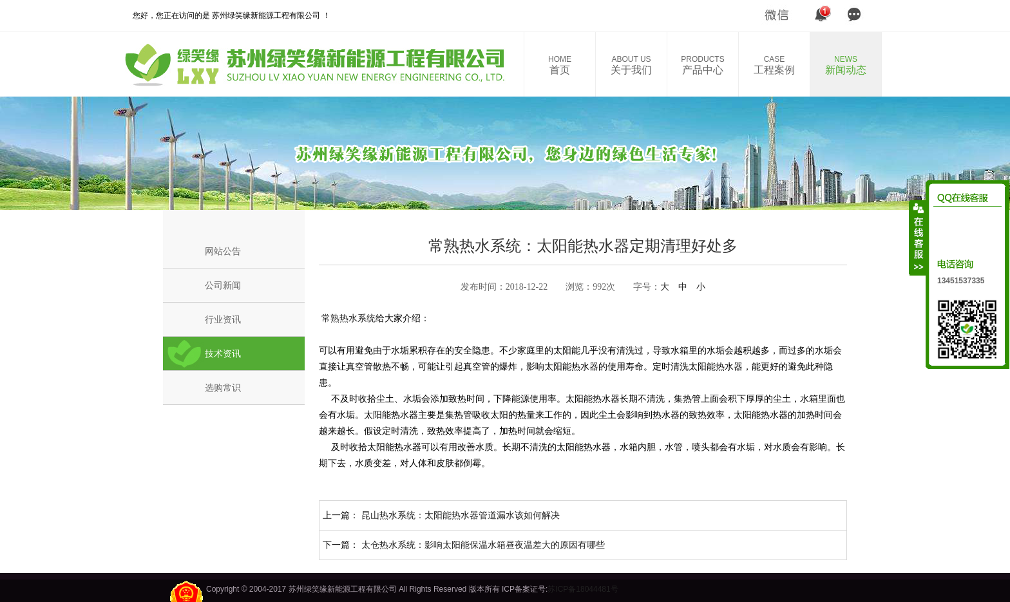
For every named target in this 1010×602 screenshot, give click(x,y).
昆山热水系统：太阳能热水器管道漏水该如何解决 (460, 515)
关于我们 (631, 65)
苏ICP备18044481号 (583, 589)
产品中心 (702, 65)
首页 (559, 65)
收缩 (918, 238)
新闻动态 (845, 65)
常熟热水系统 (347, 318)
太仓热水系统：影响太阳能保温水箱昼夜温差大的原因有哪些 (483, 545)
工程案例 (774, 65)
